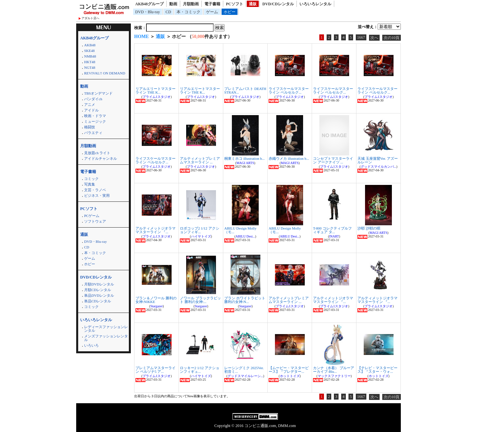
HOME (141, 36)
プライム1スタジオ (156, 97)
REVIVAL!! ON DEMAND (104, 73)
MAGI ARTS (245, 163)
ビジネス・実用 (97, 195)
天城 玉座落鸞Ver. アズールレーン (377, 160)
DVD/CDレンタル (278, 4)
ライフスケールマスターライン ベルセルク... (289, 90)
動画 (173, 4)
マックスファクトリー (334, 376)
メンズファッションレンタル (106, 338)
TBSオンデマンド (98, 93)
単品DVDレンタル (99, 295)
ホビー (230, 12)
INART (334, 236)
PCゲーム (91, 216)
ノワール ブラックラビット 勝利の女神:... (200, 300)
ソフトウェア (95, 221)
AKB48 (89, 45)
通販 (253, 4)
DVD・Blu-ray (147, 12)
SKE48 (89, 51)
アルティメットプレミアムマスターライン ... (200, 160)
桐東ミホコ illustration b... (244, 158)
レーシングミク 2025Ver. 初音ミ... (244, 369)
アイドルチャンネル (100, 158)
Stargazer (156, 306)
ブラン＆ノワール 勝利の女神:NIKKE (156, 300)
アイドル (91, 110)
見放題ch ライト (97, 153)
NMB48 (90, 56)
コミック (91, 179)
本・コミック (188, 12)
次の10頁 (391, 37)
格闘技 (89, 127)
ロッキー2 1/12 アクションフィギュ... (199, 369)
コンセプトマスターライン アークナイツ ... (333, 160)
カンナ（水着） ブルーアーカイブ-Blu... (333, 369)
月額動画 (191, 4)
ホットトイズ (290, 376)
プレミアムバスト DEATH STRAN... (245, 90)
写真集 (89, 184)
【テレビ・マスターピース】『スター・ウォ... (377, 369)
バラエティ (93, 133)
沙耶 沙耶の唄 (368, 228)
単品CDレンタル (97, 301)
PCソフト (234, 4)
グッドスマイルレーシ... (245, 376)
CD (168, 12)
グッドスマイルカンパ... (379, 166)
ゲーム (212, 12)
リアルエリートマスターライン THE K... (155, 90)
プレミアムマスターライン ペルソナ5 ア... (155, 369)
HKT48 (89, 62)
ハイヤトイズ (201, 236)
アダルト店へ (90, 18)
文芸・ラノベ (95, 190)
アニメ (89, 105)
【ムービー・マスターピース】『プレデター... (289, 369)
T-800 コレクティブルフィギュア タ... (332, 230)
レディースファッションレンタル (106, 328)
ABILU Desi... (245, 236)
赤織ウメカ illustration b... (289, 158)
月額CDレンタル (97, 290)
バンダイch (93, 99)
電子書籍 (212, 4)
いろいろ (91, 345)
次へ (374, 37)
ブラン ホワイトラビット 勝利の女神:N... (244, 300)
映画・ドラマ (95, 116)
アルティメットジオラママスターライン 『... (155, 230)
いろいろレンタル (315, 4)
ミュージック (95, 121)
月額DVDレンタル (99, 284)
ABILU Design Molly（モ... (240, 230)
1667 (361, 37)
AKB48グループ (149, 4)
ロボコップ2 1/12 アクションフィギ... (199, 230)
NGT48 (89, 67)
